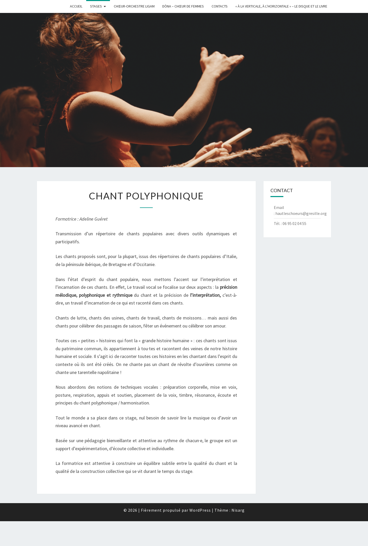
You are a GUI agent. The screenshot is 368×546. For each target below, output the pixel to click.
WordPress (200, 510)
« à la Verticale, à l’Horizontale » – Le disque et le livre (281, 6)
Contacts (220, 6)
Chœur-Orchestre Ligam (134, 6)
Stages (96, 6)
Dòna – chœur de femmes (183, 6)
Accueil (76, 6)
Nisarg (238, 510)
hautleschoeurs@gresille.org (301, 213)
